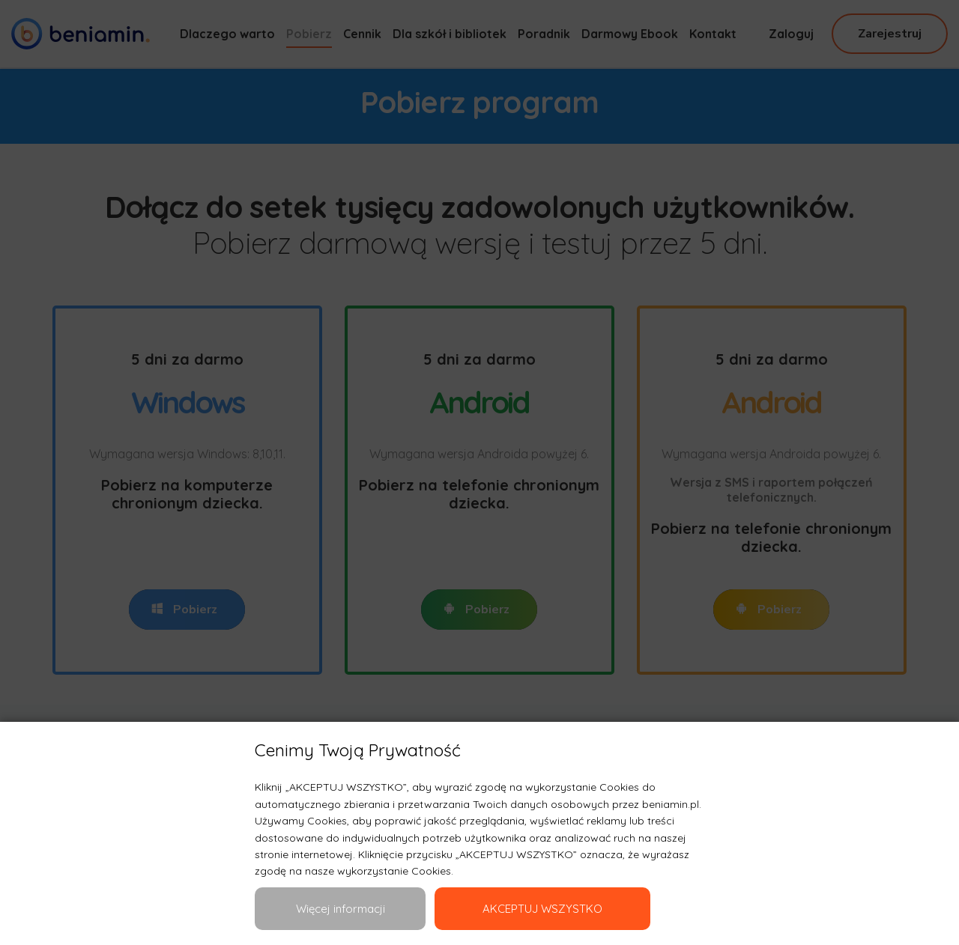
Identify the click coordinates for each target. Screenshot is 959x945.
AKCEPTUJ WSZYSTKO (542, 909)
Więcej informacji (340, 909)
